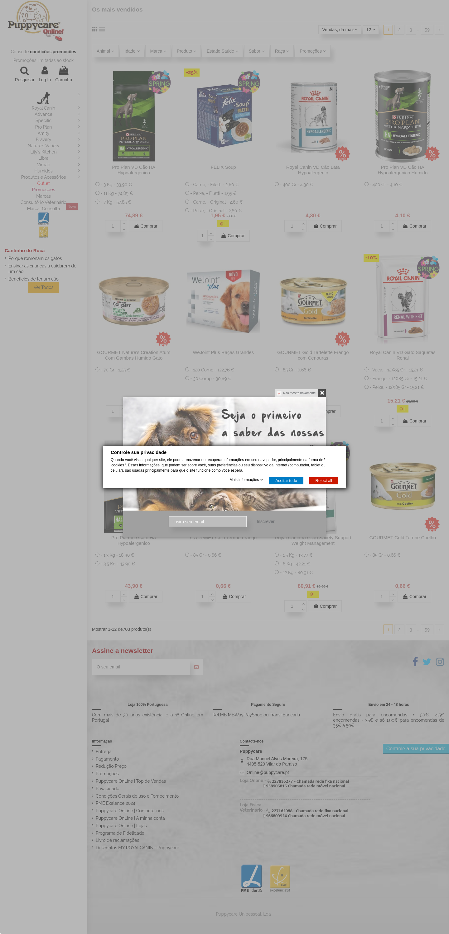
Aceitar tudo (286, 481)
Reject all (324, 481)
